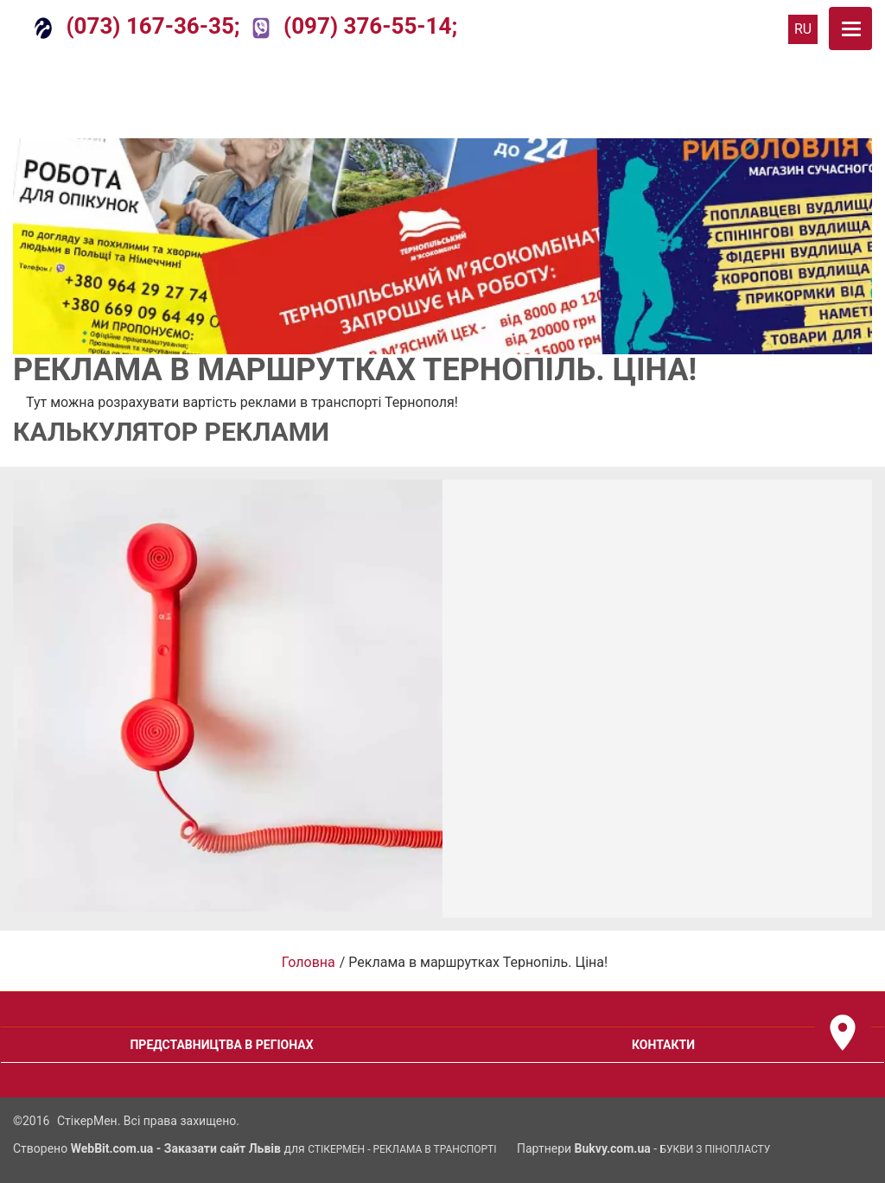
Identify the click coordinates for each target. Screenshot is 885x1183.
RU (803, 29)
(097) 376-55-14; (355, 26)
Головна (308, 962)
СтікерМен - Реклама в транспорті (402, 1149)
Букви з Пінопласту (715, 1149)
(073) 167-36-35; (137, 26)
